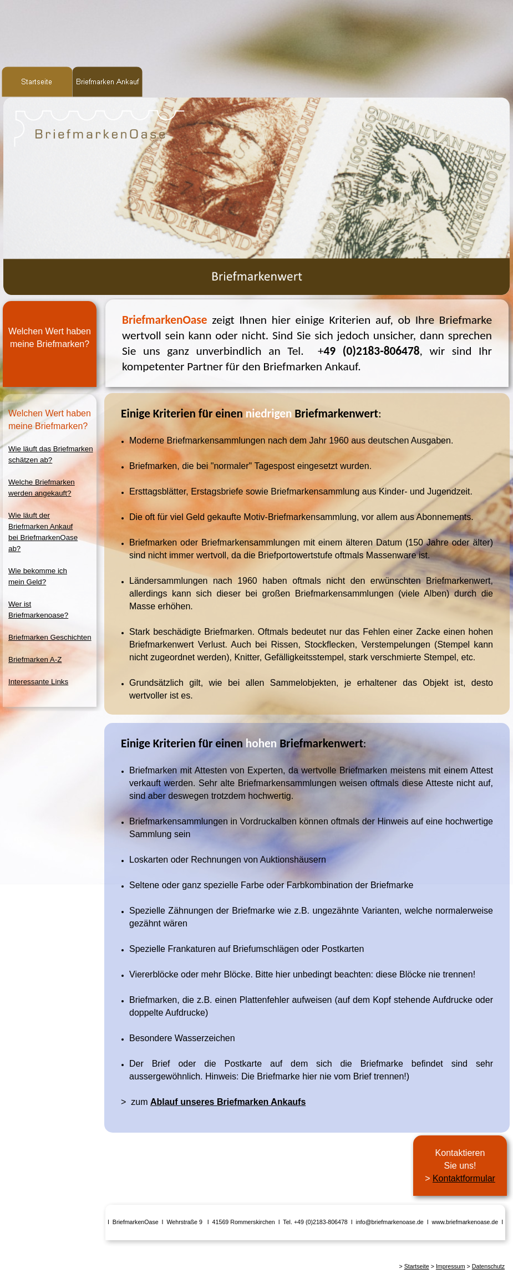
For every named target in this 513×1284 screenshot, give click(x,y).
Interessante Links (38, 681)
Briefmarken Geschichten (50, 637)
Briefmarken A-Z (35, 659)
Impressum (450, 1266)
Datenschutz (488, 1266)
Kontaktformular (464, 1178)
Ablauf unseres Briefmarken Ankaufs (228, 1102)
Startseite (416, 1266)
